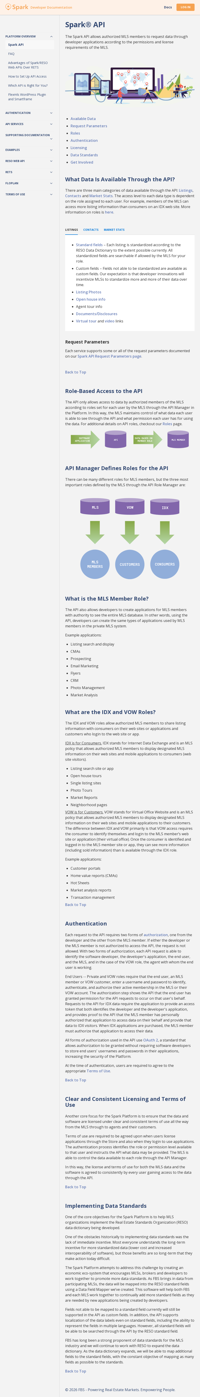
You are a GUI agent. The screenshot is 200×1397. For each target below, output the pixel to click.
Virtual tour (86, 321)
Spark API (16, 44)
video (109, 321)
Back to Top (75, 372)
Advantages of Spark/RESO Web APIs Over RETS (28, 65)
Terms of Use (98, 1070)
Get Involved (82, 162)
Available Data (83, 118)
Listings (186, 190)
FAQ (11, 54)
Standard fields (89, 244)
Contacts (73, 195)
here (109, 212)
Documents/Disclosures (96, 313)
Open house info (90, 299)
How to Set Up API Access (27, 76)
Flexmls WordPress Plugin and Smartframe (27, 96)
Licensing (79, 147)
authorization (156, 934)
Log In (185, 7)
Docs (168, 7)
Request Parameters (89, 125)
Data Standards (84, 154)
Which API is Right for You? (28, 85)
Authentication (84, 140)
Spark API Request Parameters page (109, 356)
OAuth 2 (150, 1040)
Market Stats (101, 195)
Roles (75, 133)
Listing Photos (88, 292)
